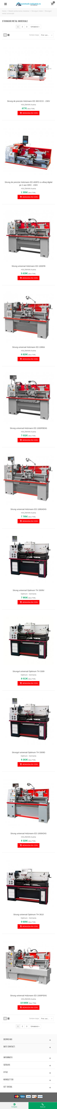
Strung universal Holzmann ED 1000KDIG (28, 833)
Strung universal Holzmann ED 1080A (28, 347)
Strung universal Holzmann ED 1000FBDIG (28, 428)
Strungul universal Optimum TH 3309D (28, 752)
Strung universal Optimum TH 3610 (28, 914)
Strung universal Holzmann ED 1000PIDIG (28, 995)
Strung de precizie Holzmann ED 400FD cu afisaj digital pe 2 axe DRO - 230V (28, 183)
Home (4, 11)
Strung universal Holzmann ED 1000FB (28, 266)
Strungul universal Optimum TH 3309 (28, 671)
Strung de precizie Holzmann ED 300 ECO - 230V (28, 101)
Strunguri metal (37, 11)
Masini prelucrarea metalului (19, 11)
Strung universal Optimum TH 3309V (28, 590)
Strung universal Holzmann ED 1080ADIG (28, 509)
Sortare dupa (34, 35)
